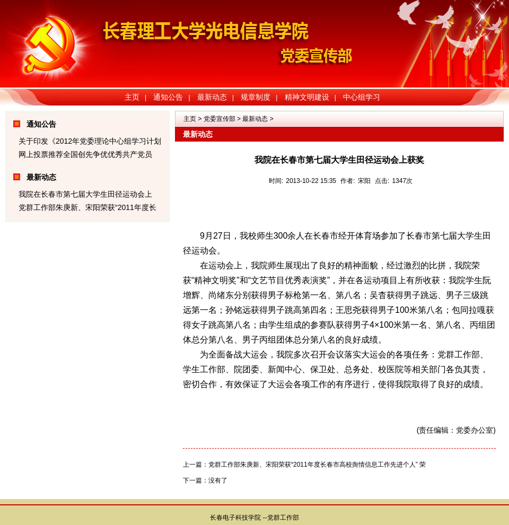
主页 (132, 97)
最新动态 (212, 97)
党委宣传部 (219, 118)
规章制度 (255, 97)
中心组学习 (361, 97)
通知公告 (168, 97)
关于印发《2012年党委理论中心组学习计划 (90, 141)
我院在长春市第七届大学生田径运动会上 (85, 194)
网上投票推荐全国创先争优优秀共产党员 (85, 154)
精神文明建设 (307, 97)
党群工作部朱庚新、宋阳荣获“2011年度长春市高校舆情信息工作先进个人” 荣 (317, 464)
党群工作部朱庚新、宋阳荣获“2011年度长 (87, 207)
